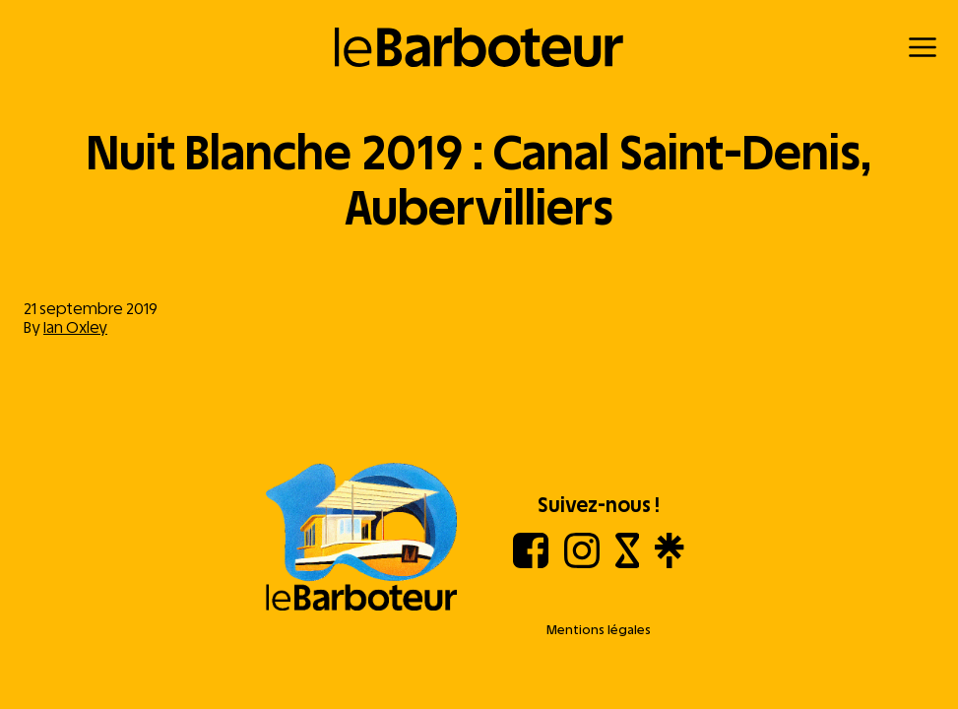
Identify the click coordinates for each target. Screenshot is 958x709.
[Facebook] (530, 562)
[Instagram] (581, 562)
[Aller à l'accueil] (361, 538)
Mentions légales (598, 629)
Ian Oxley (75, 327)
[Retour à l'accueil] (479, 47)
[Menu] (922, 47)
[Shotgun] (627, 562)
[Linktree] (669, 562)
